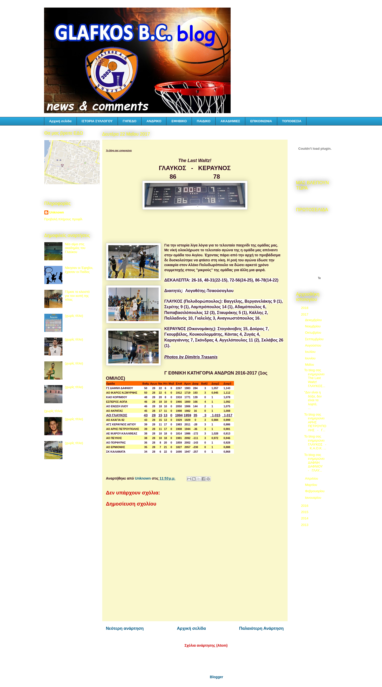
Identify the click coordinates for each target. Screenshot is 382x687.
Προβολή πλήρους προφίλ (63, 219)
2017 (305, 314)
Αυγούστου (313, 345)
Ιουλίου (310, 352)
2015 (305, 512)
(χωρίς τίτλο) (74, 316)
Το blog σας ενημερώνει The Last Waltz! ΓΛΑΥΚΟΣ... (314, 378)
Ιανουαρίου (313, 497)
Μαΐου (310, 364)
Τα (319, 278)
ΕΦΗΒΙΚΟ (179, 121)
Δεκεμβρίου (314, 320)
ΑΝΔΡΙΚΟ (154, 121)
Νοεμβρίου (313, 326)
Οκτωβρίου (313, 332)
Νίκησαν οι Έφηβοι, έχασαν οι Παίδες (79, 270)
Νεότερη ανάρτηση (125, 628)
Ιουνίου (310, 358)
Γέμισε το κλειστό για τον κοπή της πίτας (77, 295)
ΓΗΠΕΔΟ (129, 121)
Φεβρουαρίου (315, 491)
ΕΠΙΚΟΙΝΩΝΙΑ (261, 121)
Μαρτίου (311, 485)
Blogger (216, 677)
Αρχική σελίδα (60, 121)
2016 (305, 506)
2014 (305, 518)
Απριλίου (312, 478)
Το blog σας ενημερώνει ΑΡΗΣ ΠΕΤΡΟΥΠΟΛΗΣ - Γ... (315, 422)
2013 (305, 525)
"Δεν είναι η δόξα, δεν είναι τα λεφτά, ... (314, 400)
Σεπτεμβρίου (314, 339)
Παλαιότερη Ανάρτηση (261, 628)
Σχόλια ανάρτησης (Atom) (206, 645)
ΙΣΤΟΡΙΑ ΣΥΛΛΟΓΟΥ (97, 121)
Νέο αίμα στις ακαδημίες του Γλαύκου (75, 248)
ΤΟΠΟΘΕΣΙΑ (291, 121)
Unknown (56, 212)
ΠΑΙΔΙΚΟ (204, 121)
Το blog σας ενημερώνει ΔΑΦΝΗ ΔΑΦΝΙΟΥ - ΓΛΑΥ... (314, 462)
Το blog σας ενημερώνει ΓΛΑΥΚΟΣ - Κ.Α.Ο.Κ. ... (315, 442)
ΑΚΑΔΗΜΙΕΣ (230, 121)
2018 (305, 308)
